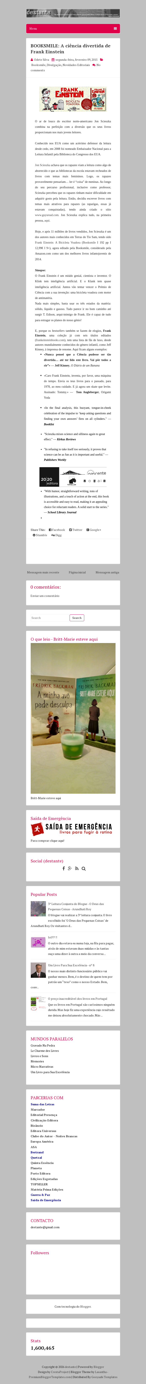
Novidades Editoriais (76, 65)
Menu (73, 28)
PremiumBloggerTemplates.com (50, 1377)
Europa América (42, 1141)
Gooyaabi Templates (104, 1377)
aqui (47, 220)
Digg (56, 535)
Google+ (94, 530)
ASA (34, 1147)
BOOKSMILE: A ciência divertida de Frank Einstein (70, 49)
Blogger (85, 1306)
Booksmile (38, 65)
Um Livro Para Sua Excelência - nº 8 (71, 965)
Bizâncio (37, 1126)
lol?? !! (52, 937)
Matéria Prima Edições (47, 1189)
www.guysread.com (47, 215)
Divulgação (54, 65)
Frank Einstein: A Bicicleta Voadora (58, 242)
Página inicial (77, 572)
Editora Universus (43, 1131)
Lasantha (101, 1372)
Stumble (40, 535)
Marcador (38, 1109)
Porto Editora (40, 1173)
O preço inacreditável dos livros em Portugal (77, 999)
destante (70, 1367)
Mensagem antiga (107, 572)
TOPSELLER (39, 1184)
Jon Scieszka (42, 165)
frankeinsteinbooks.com (50, 340)
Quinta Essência (42, 1163)
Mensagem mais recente (43, 572)
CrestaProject (60, 1372)
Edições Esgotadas (44, 1179)
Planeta (36, 1168)
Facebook (57, 530)
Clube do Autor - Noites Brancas (54, 1136)
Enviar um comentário (44, 596)
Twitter (75, 530)
